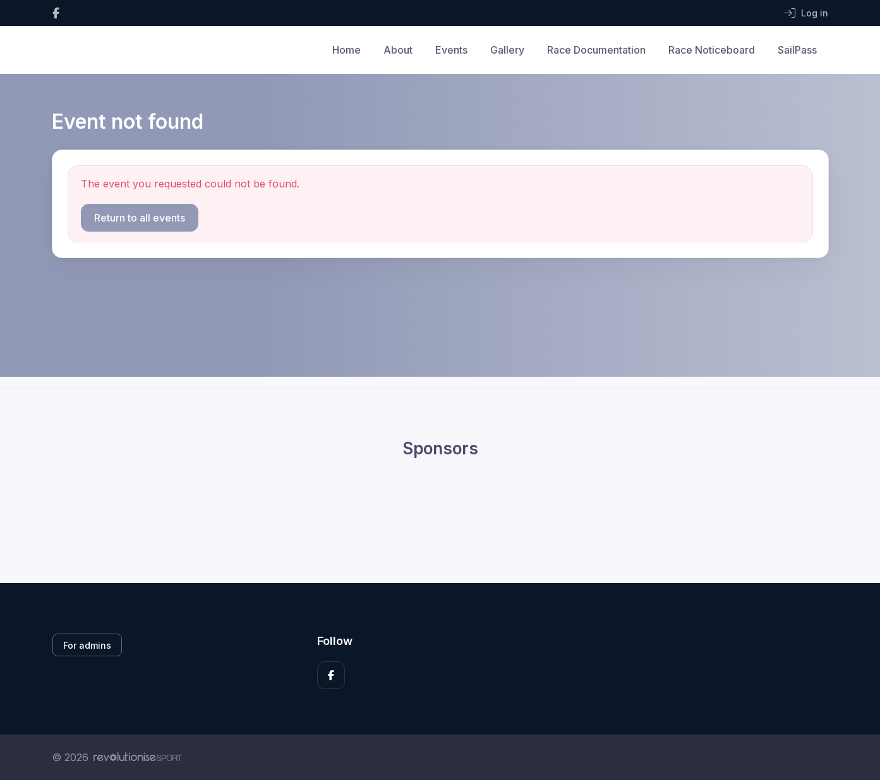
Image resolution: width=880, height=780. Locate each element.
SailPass (797, 50)
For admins (87, 645)
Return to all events (139, 217)
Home (346, 50)
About (398, 50)
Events (451, 50)
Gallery (507, 50)
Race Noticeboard (711, 50)
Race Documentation (596, 50)
